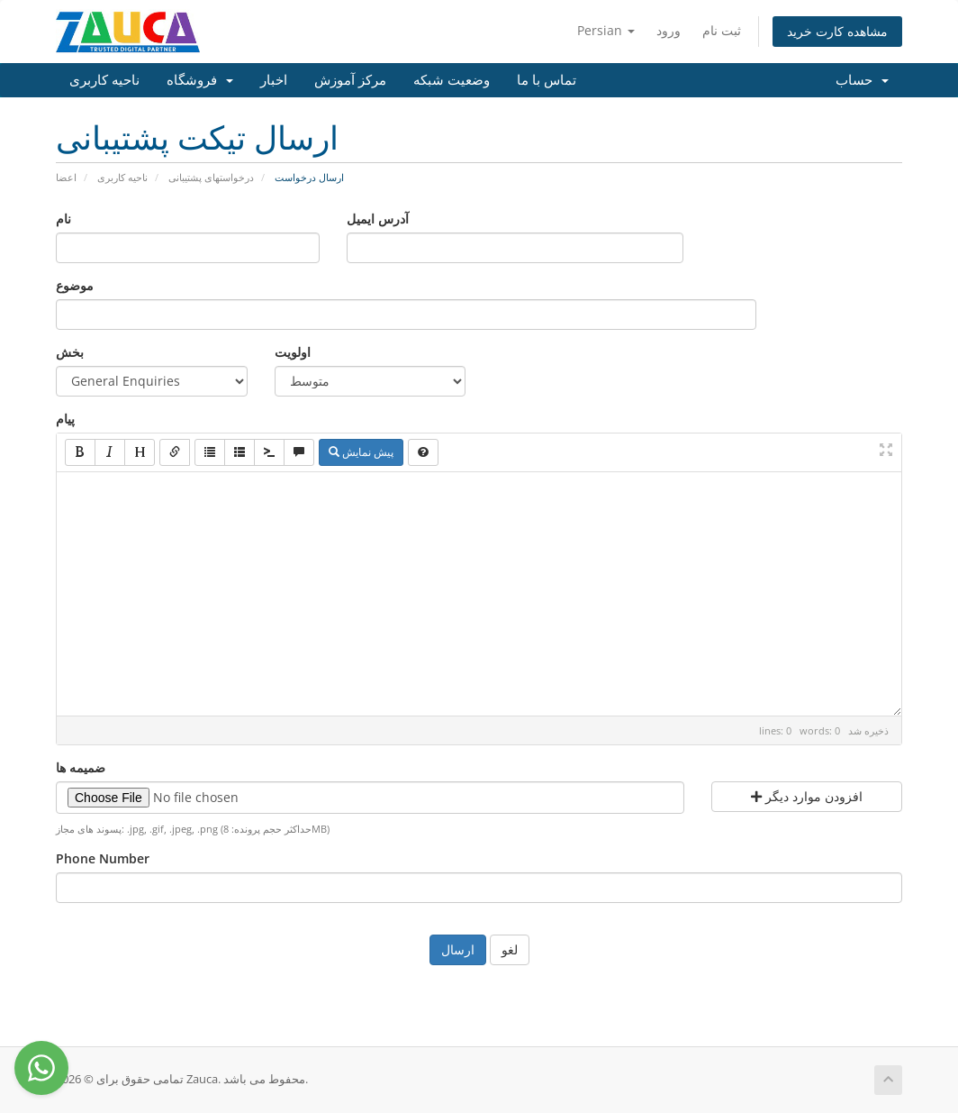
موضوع (75, 285)
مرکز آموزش (350, 80)
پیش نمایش (361, 452)
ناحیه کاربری (104, 80)
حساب (862, 80)
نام (63, 218)
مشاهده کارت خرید (837, 31)
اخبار (273, 80)
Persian (606, 30)
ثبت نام (721, 30)
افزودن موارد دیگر (807, 796)
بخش (70, 351)
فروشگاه (200, 80)
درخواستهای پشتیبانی (211, 177)
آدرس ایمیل (378, 218)
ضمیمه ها (80, 767)
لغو (510, 949)
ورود (668, 30)
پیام (65, 418)
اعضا (66, 177)
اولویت (293, 351)
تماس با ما (546, 80)
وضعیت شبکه (451, 80)
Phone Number (102, 858)
